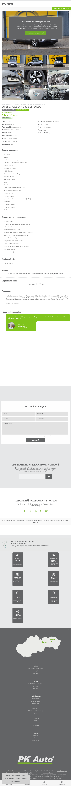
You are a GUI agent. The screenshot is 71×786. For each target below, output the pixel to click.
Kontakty (35, 673)
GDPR (35, 723)
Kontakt (35, 713)
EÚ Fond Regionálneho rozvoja (35, 710)
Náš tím (35, 706)
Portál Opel (35, 735)
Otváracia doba (35, 708)
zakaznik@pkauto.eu (48, 773)
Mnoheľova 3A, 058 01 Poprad (35, 683)
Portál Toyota (35, 740)
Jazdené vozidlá (35, 701)
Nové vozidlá (35, 698)
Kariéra (35, 720)
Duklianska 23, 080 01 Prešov (35, 668)
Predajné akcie (35, 703)
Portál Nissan (35, 738)
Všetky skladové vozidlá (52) (61, 8)
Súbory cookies (35, 725)
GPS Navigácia (35, 671)
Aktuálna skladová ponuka (35, 33)
